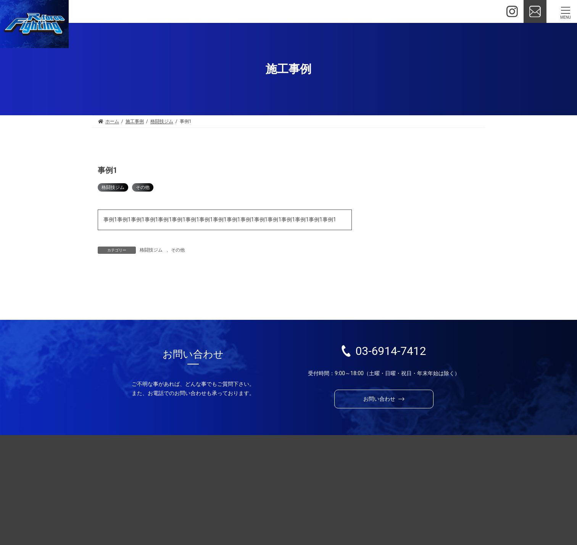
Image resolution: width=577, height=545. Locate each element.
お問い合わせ (228, 522)
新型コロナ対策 (386, 206)
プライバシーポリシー (345, 522)
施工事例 (413, 466)
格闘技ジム (113, 187)
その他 (143, 187)
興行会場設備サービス (309, 490)
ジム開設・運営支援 (296, 466)
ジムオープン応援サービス (315, 478)
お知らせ (297, 522)
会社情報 (265, 522)
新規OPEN (379, 190)
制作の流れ (466, 466)
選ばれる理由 (228, 466)
